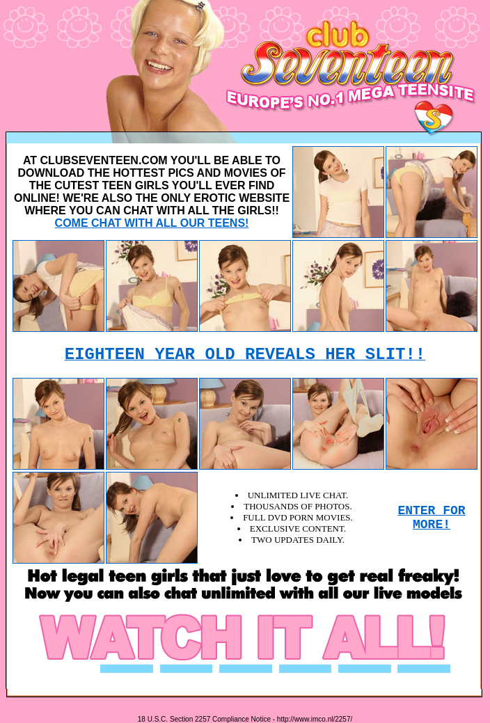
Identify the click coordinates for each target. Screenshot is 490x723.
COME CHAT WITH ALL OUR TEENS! (152, 223)
